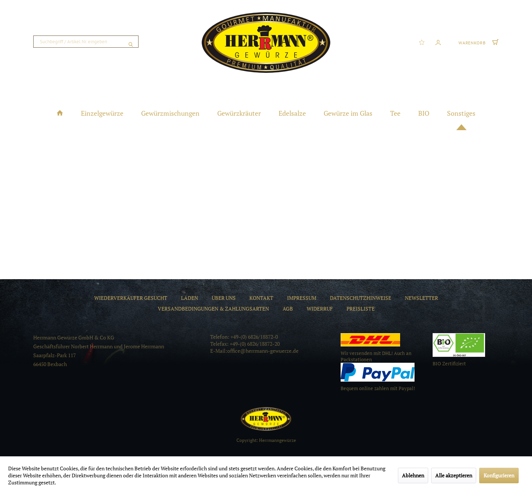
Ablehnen (413, 475)
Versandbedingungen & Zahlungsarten (213, 308)
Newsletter (421, 297)
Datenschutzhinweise (360, 297)
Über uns (224, 297)
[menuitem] (86, 41)
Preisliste (361, 308)
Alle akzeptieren (453, 475)
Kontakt (261, 297)
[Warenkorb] (478, 41)
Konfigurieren (499, 475)
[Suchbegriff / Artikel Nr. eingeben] (86, 41)
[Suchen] (131, 41)
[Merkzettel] (421, 41)
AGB (288, 308)
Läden (189, 297)
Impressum (301, 297)
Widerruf (320, 308)
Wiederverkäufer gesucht (130, 297)
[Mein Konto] (438, 41)
